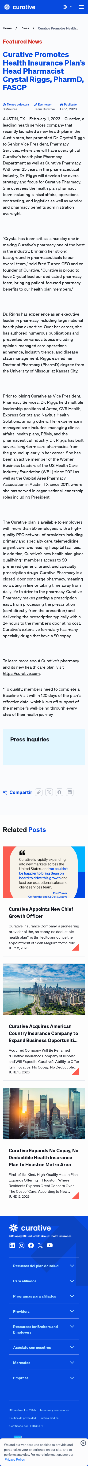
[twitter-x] (40, 1245)
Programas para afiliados (44, 1296)
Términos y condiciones (54, 1410)
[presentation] (83, 1443)
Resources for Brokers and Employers (44, 1329)
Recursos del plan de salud (44, 1266)
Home (7, 28)
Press (25, 28)
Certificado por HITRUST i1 (26, 1426)
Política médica (49, 1418)
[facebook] (31, 1245)
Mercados (44, 1362)
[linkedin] (12, 1245)
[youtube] (50, 1245)
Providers (44, 1311)
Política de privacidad (22, 1418)
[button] (81, 7)
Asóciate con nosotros (44, 1347)
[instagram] (21, 1245)
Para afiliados (44, 1281)
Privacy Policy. (15, 1459)
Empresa (44, 1378)
